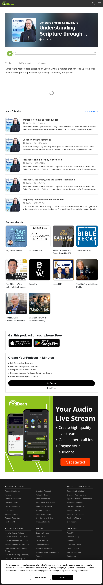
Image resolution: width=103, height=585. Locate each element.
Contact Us (71, 556)
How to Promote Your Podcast (17, 545)
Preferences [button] (58, 570)
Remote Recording (12, 518)
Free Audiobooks (42, 522)
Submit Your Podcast (75, 514)
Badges (39, 556)
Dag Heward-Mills (13, 250)
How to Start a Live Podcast (16, 537)
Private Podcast (11, 503)
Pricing (7, 495)
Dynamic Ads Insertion (76, 495)
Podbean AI (9, 522)
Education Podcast (43, 507)
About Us (70, 533)
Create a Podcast (43, 491)
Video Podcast (41, 495)
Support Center (42, 533)
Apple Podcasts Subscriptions (78, 499)
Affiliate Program (73, 553)
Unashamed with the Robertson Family (38, 319)
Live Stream (9, 510)
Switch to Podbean (74, 503)
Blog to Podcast (73, 510)
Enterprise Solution (12, 499)
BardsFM (33, 284)
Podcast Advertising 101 (14, 556)
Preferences (40, 577)
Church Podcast (42, 510)
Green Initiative (73, 549)
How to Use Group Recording (16, 553)
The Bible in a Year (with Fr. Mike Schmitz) (16, 285)
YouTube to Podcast (75, 507)
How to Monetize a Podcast (16, 541)
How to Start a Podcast (14, 533)
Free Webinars (41, 541)
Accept (62, 577)
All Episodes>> (91, 112)
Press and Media (73, 545)
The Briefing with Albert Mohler (86, 285)
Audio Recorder (11, 514)
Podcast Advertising (75, 491)
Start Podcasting (42, 499)
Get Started (51, 383)
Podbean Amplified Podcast (46, 553)
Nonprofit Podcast (43, 514)
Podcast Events (42, 545)
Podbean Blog (72, 537)
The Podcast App (11, 507)
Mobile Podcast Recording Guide (18, 549)
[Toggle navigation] (99, 3)
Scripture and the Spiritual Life (59, 22)
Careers (70, 541)
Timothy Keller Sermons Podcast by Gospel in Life (16, 320)
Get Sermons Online (44, 518)
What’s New (40, 537)
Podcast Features (12, 491)
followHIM (57, 284)
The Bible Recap (83, 250)
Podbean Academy (43, 549)
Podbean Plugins (73, 518)
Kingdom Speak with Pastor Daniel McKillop (63, 252)
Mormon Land (35, 250)
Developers (71, 522)
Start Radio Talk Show (44, 503)
